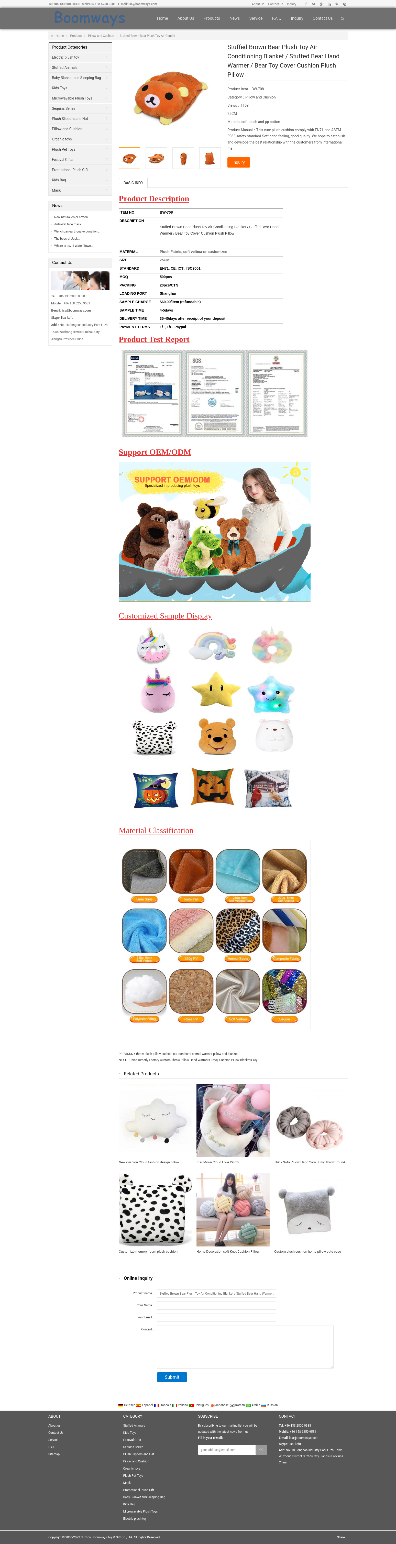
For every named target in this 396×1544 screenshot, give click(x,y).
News (234, 18)
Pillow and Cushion (101, 36)
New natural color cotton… (72, 217)
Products (212, 18)
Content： (148, 1329)
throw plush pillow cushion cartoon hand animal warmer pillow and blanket (187, 1054)
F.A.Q (276, 18)
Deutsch (127, 1405)
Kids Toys (59, 88)
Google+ (321, 4)
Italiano (180, 1405)
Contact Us (275, 4)
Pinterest (337, 4)
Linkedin (329, 4)
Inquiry (291, 4)
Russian (269, 1405)
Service (255, 18)
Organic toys (62, 139)
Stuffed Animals (65, 67)
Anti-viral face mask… (68, 224)
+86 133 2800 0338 (66, 4)
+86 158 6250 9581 (102, 4)
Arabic (253, 1405)
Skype (344, 4)
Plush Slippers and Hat (70, 119)
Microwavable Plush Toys (72, 98)
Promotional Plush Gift (70, 170)
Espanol (145, 1405)
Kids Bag (59, 180)
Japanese (219, 1405)
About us (186, 18)
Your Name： (146, 1305)
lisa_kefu (67, 317)
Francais (163, 1405)
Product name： (144, 1293)
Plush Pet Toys (63, 149)
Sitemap (54, 1454)
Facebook (306, 4)
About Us (258, 4)
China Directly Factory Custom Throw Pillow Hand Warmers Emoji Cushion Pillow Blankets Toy (193, 1060)
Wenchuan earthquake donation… (77, 231)
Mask (56, 190)
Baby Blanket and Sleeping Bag (76, 78)
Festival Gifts (62, 160)
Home (162, 18)
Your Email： (146, 1317)
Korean (237, 1405)
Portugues (199, 1405)
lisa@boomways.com (142, 4)
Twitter (314, 4)
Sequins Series (63, 108)
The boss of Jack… (67, 238)
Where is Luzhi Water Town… (73, 246)
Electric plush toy (65, 57)
